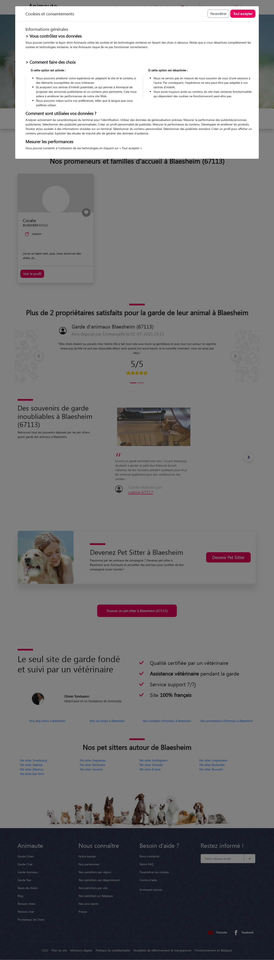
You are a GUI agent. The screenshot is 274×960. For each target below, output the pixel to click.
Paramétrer (218, 13)
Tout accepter (243, 13)
